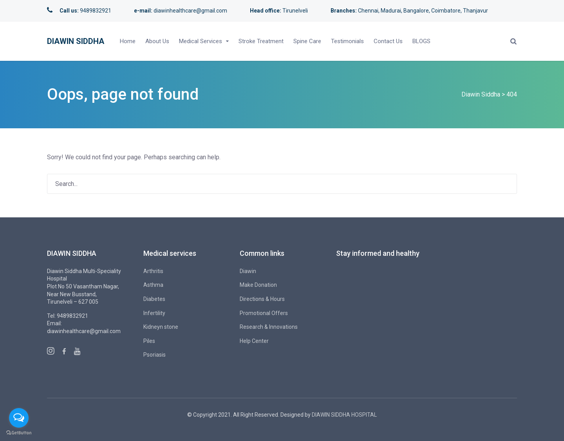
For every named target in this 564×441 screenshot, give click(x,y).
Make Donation (258, 285)
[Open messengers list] (19, 418)
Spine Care (307, 41)
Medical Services (200, 41)
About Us (157, 41)
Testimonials (347, 41)
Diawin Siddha (75, 41)
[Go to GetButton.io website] (18, 433)
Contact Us (388, 41)
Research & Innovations (269, 327)
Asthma (153, 285)
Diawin (248, 271)
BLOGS (421, 41)
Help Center (254, 341)
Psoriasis (154, 355)
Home (128, 41)
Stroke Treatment (261, 41)
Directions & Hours (262, 299)
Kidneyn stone (160, 327)
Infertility (154, 313)
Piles (149, 341)
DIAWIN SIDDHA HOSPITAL (344, 415)
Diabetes (154, 299)
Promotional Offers (264, 313)
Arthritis (153, 271)
